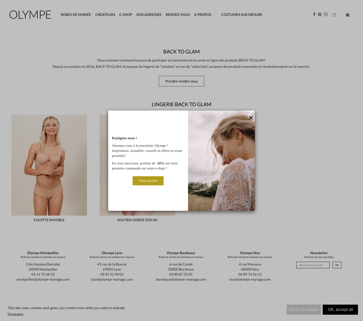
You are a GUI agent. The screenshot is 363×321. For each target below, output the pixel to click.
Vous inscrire (148, 181)
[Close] (251, 118)
